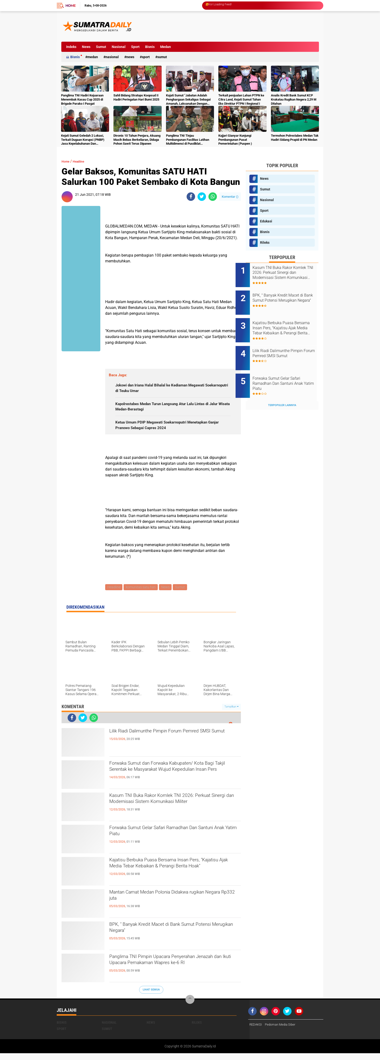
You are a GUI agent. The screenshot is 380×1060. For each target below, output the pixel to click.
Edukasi (266, 221)
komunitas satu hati (142, 594)
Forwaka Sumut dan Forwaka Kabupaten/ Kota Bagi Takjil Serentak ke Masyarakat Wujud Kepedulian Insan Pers (173, 779)
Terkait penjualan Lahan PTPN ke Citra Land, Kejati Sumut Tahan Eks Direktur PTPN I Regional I (241, 99)
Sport (135, 47)
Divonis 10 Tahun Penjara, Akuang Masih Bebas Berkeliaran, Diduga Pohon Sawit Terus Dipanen (136, 140)
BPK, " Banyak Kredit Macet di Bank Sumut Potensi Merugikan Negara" (166, 936)
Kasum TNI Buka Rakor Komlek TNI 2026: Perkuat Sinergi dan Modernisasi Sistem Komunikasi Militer (166, 812)
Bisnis (150, 47)
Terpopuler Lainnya (282, 389)
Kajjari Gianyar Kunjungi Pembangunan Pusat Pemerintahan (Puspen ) (235, 140)
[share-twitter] (202, 196)
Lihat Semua (151, 996)
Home (70, 5)
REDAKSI (256, 1031)
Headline (83, 161)
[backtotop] (190, 1006)
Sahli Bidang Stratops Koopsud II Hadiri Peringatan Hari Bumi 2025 (136, 97)
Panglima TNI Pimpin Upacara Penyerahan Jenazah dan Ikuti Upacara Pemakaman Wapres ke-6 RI (174, 973)
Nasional (119, 47)
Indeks (71, 47)
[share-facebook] (191, 196)
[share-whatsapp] (212, 196)
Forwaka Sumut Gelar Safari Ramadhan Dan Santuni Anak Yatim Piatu (169, 840)
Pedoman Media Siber (282, 1031)
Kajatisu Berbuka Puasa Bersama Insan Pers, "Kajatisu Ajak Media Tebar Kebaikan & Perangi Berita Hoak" (172, 876)
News (86, 47)
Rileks (264, 242)
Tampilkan (231, 713)
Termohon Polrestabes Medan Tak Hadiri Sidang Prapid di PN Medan (294, 137)
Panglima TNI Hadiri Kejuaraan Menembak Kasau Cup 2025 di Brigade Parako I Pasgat (82, 99)
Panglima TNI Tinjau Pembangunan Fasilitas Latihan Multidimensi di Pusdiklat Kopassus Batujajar (187, 140)
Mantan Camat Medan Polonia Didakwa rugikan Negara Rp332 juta (174, 904)
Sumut (101, 47)
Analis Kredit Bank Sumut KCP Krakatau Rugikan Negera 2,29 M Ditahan (293, 99)
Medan (165, 47)
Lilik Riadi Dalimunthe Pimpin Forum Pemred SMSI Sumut (170, 743)
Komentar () (230, 196)
